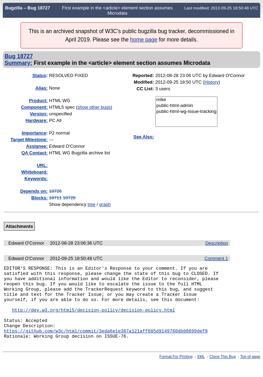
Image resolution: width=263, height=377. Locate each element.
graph (105, 204)
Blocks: (39, 197)
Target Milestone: (29, 139)
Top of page (250, 371)
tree (91, 204)
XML (201, 371)
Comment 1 (216, 258)
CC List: (145, 88)
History (211, 82)
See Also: (143, 136)
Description (216, 243)
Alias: (41, 88)
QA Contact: (34, 152)
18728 (69, 197)
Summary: (18, 63)
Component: (34, 107)
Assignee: (37, 146)
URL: (42, 165)
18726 (55, 191)
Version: (38, 113)
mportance (34, 133)
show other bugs (93, 107)
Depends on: (34, 191)
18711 (55, 197)
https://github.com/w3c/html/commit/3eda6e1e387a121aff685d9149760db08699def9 (106, 344)
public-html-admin (186, 106)
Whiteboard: (34, 172)
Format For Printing (176, 371)
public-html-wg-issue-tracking (186, 112)
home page (143, 40)
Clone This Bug (222, 371)
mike (186, 100)
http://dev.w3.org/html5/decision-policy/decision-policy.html (93, 319)
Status (39, 75)
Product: (38, 100)
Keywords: (35, 178)
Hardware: (36, 120)
